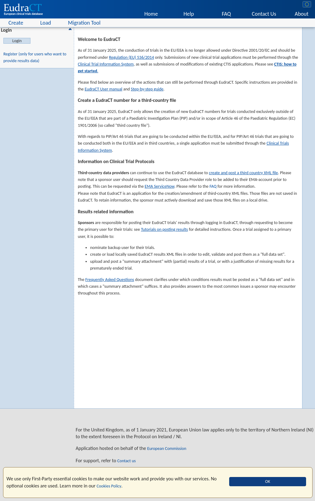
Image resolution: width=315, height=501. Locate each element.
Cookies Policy (109, 486)
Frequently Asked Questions (109, 279)
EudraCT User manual (103, 89)
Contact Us (264, 13)
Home (151, 13)
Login (37, 30)
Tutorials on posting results (164, 229)
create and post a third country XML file (243, 172)
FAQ (226, 13)
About (302, 13)
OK (267, 481)
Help (189, 13)
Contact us (126, 460)
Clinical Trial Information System (106, 64)
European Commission (166, 448)
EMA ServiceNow (159, 186)
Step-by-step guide (147, 89)
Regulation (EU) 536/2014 (131, 57)
